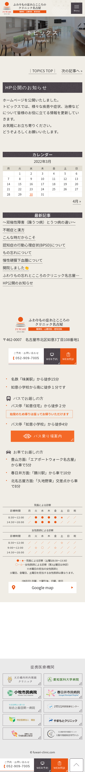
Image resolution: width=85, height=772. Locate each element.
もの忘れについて (17, 252)
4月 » (77, 201)
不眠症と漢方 (14, 229)
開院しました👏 (16, 267)
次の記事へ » (72, 70)
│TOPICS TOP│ (43, 70)
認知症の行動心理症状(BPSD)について (34, 245)
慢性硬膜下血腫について (23, 260)
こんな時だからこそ (19, 237)
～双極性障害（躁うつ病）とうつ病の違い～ (39, 222)
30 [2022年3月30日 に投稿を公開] (31, 194)
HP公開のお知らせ (18, 282)
